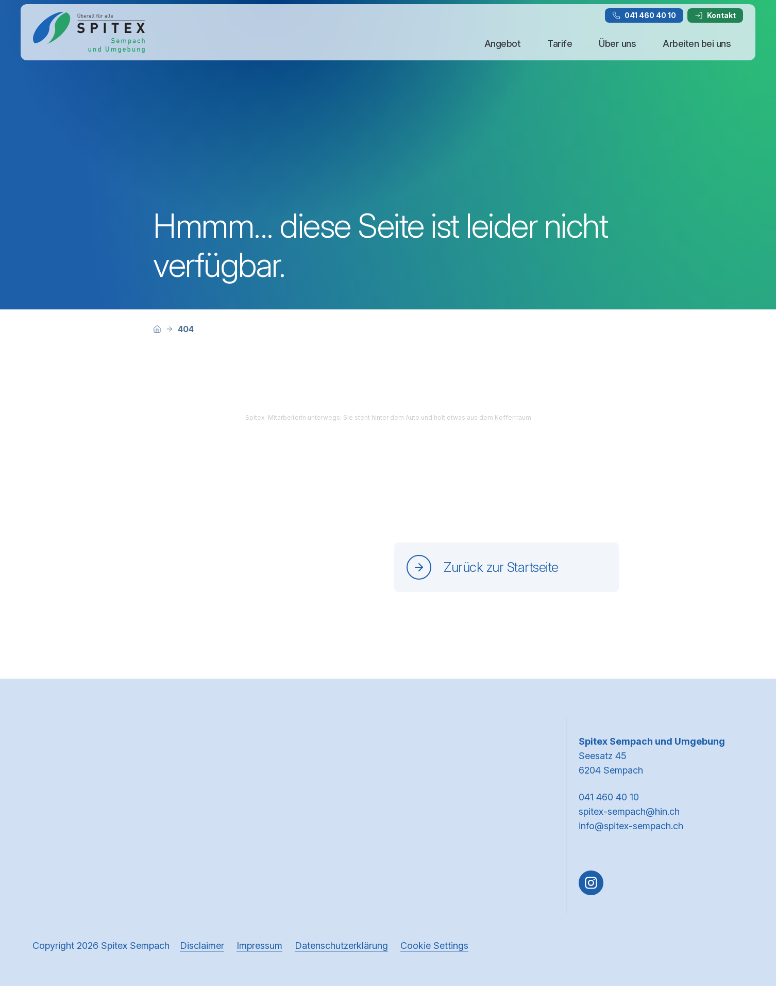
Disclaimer (202, 945)
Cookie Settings (434, 945)
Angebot (502, 43)
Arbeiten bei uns (697, 43)
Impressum (259, 945)
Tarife (559, 43)
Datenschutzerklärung (341, 945)
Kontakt (715, 15)
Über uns (617, 43)
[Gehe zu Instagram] (591, 882)
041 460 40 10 (644, 15)
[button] (746, 920)
